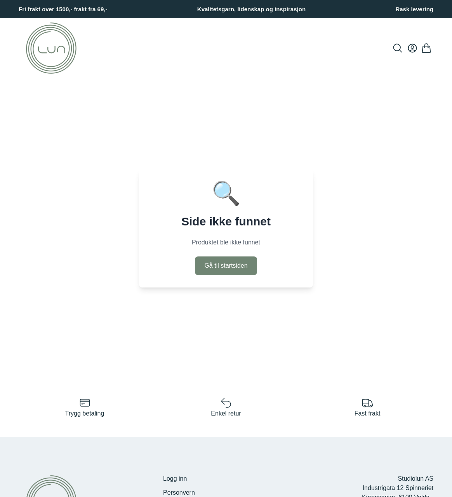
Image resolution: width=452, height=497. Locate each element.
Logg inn (175, 478)
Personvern (179, 492)
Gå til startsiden (225, 265)
